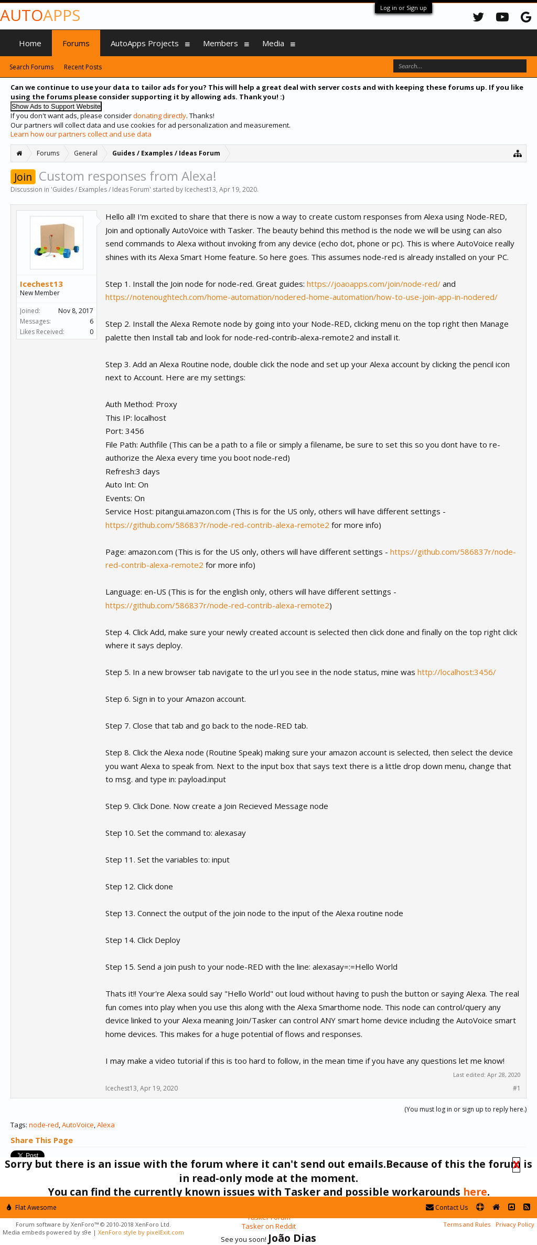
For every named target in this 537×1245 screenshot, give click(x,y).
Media (273, 43)
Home (30, 43)
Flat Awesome (32, 1207)
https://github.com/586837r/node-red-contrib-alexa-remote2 (217, 525)
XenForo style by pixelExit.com (141, 1232)
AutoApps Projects (145, 43)
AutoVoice (78, 1124)
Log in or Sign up (403, 8)
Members (220, 43)
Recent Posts (83, 67)
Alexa (106, 1124)
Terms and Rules (466, 1224)
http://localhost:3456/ (456, 672)
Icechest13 (200, 189)
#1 (517, 1088)
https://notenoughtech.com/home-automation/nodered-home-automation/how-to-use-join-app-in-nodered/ (301, 297)
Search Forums (31, 67)
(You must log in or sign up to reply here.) (465, 1109)
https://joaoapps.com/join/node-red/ (374, 283)
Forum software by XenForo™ (93, 1224)
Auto (40, 15)
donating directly (159, 115)
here (475, 1192)
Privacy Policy (515, 1224)
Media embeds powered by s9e (47, 1232)
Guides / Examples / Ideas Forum (100, 189)
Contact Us (447, 1207)
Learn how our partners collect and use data (81, 134)
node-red (44, 1124)
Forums (76, 43)
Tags (18, 1124)
